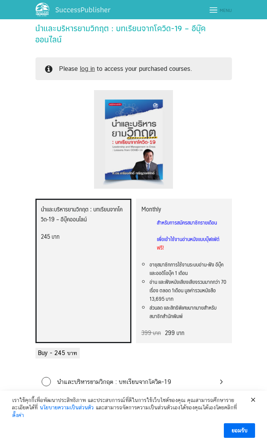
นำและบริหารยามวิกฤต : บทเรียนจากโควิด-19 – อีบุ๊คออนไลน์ (120, 34)
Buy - (57, 353)
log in (87, 68)
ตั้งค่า (18, 420)
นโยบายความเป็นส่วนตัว (67, 412)
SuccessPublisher (83, 9)
